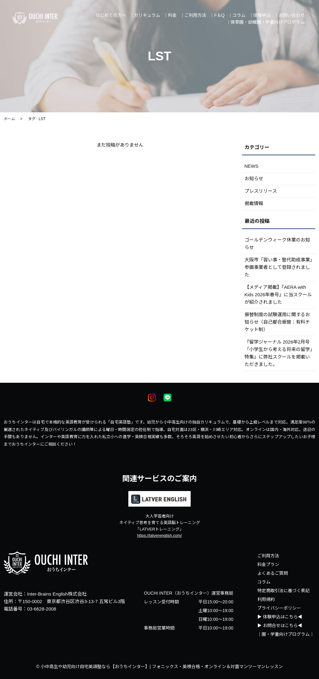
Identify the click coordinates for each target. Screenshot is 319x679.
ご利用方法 (268, 555)
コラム (263, 581)
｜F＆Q (217, 15)
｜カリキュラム (145, 15)
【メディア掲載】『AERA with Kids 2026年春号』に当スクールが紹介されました (278, 294)
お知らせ (254, 178)
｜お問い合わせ (289, 15)
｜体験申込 (260, 15)
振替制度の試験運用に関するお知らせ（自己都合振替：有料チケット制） (277, 322)
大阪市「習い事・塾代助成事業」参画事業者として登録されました (278, 267)
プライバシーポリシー (279, 608)
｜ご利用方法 (193, 15)
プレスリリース (261, 191)
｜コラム (236, 15)
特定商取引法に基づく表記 (283, 590)
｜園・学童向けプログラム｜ (285, 634)
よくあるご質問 (272, 573)
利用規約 (266, 599)
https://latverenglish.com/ (159, 535)
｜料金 (170, 15)
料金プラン (268, 564)
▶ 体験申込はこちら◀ (279, 616)
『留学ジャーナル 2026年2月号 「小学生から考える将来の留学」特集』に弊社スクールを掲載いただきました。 (278, 353)
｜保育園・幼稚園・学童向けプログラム (265, 22)
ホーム (9, 119)
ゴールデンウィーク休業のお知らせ (277, 243)
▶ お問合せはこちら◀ (279, 625)
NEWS (252, 166)
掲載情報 (254, 203)
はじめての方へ (111, 15)
